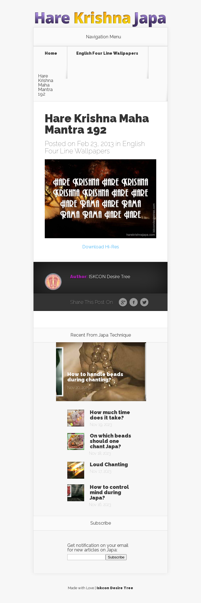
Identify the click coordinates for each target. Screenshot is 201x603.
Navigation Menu (103, 37)
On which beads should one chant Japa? (110, 441)
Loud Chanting (109, 464)
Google (123, 302)
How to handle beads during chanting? (95, 377)
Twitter (144, 302)
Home (51, 53)
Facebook (133, 302)
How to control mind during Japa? (109, 492)
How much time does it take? (110, 415)
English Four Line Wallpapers (107, 53)
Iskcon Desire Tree (115, 588)
